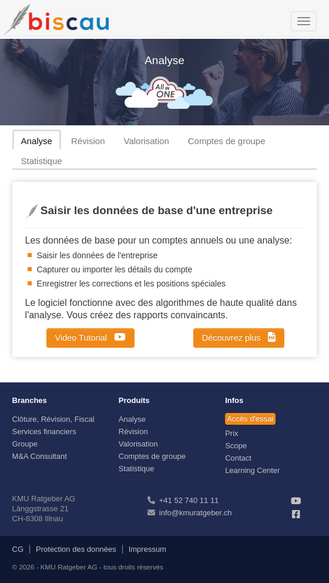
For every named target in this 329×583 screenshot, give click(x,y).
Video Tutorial (90, 337)
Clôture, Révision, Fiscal (53, 419)
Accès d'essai (250, 418)
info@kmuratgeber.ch (195, 512)
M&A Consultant (39, 456)
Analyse (36, 141)
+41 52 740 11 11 (189, 500)
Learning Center (252, 470)
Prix (231, 433)
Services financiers (44, 431)
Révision (88, 141)
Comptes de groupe (227, 141)
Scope (236, 445)
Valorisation (146, 141)
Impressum (147, 549)
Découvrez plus (239, 337)
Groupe (25, 443)
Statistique (41, 161)
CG (18, 549)
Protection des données (76, 549)
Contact (238, 458)
